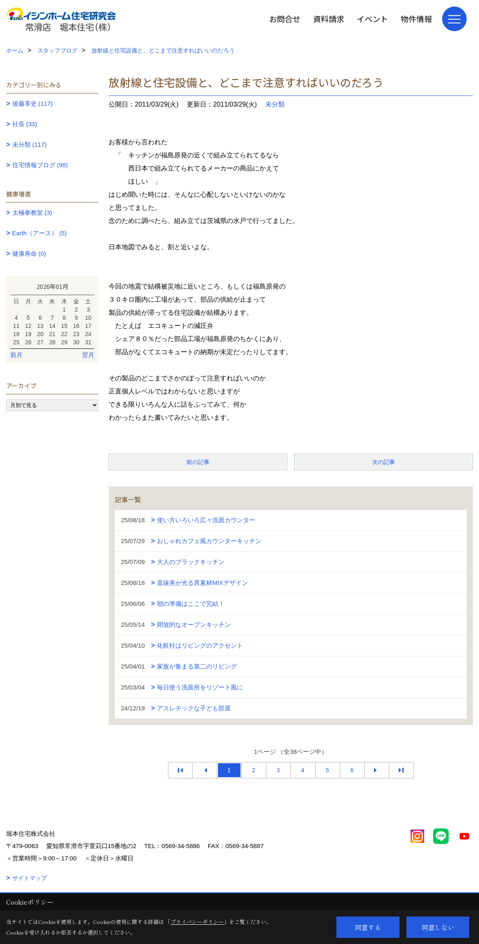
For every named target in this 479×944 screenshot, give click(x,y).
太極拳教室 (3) (32, 212)
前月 (16, 354)
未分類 (275, 104)
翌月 (88, 354)
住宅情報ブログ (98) (40, 165)
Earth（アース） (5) (39, 233)
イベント (372, 18)
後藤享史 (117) (32, 103)
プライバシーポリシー (197, 922)
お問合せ (284, 18)
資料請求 (328, 18)
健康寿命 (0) (29, 253)
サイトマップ (29, 878)
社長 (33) (24, 124)
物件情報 (416, 18)
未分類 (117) (29, 144)
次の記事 (383, 462)
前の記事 (197, 462)
